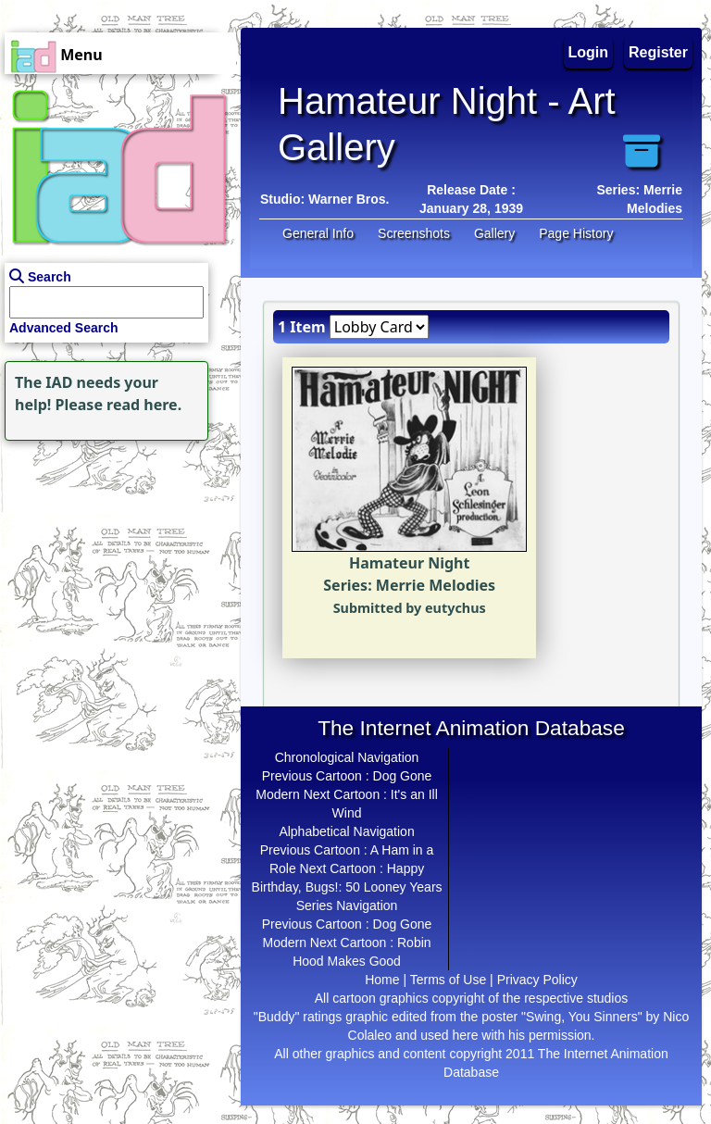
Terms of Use (448, 979)
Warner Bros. (348, 199)
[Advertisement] (115, 561)
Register (658, 52)
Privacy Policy (537, 979)
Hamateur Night (409, 563)
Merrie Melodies (435, 585)
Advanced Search (63, 327)
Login (588, 52)
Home (382, 979)
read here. (143, 404)
